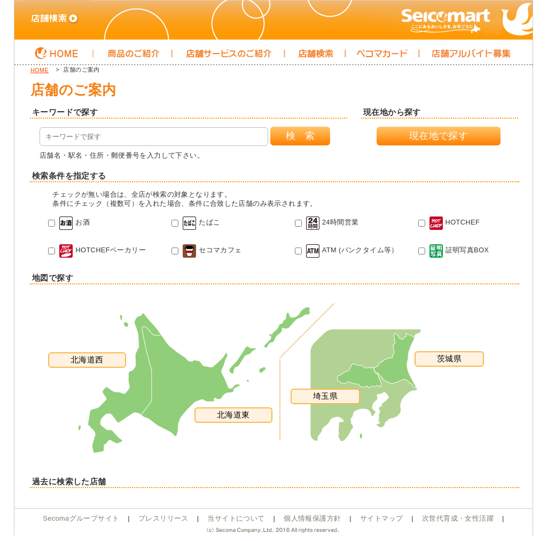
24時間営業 (327, 222)
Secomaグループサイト (81, 518)
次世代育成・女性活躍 (458, 518)
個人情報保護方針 (312, 518)
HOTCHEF (449, 222)
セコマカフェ (206, 250)
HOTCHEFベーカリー (96, 250)
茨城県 (449, 358)
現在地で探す (438, 135)
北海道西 (87, 359)
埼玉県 (325, 395)
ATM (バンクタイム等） (346, 250)
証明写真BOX (453, 250)
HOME (39, 70)
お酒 (69, 222)
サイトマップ (381, 518)
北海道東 (233, 414)
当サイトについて (235, 518)
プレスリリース (163, 518)
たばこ (195, 222)
